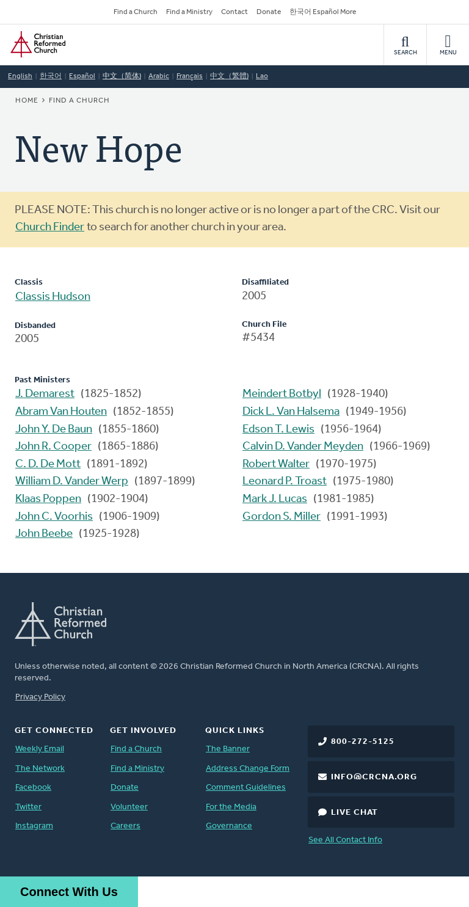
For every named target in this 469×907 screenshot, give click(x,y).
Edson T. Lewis (278, 429)
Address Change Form (247, 768)
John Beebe (44, 534)
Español (82, 76)
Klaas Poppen (48, 499)
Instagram (34, 826)
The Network (40, 768)
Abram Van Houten (61, 412)
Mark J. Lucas (274, 499)
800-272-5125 (362, 741)
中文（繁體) (229, 76)
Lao (262, 76)
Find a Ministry (189, 12)
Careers (125, 826)
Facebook (33, 787)
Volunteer (129, 807)
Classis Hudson (52, 297)
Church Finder (49, 227)
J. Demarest (45, 394)
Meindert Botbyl (281, 394)
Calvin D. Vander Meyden (302, 447)
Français (189, 76)
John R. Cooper (53, 447)
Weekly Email (39, 749)
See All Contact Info (345, 840)
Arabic (158, 76)
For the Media (231, 807)
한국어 (51, 76)
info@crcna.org (374, 777)
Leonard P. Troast (284, 481)
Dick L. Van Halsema (291, 412)
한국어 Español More (322, 12)
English (20, 76)
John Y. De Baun (53, 429)
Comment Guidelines (246, 787)
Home (26, 100)
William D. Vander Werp (71, 481)
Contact (234, 12)
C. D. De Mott (48, 464)
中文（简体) (122, 76)
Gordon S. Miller (281, 517)
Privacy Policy (40, 697)
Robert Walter (276, 464)
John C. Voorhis (54, 517)
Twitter (28, 807)
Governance (229, 826)
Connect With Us (69, 891)
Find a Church (136, 12)
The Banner (228, 749)
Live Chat (354, 812)
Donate (268, 12)
